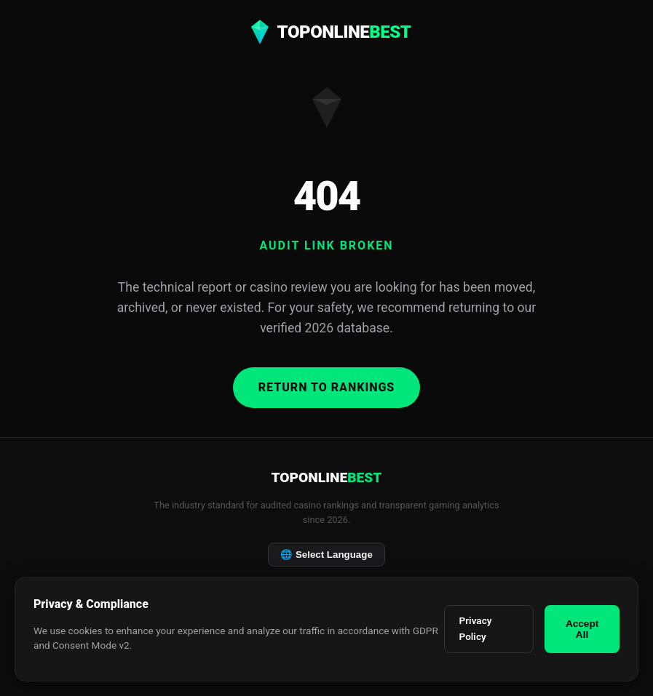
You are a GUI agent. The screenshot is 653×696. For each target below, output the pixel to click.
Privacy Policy (475, 628)
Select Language (326, 554)
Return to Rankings (326, 387)
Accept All (582, 629)
